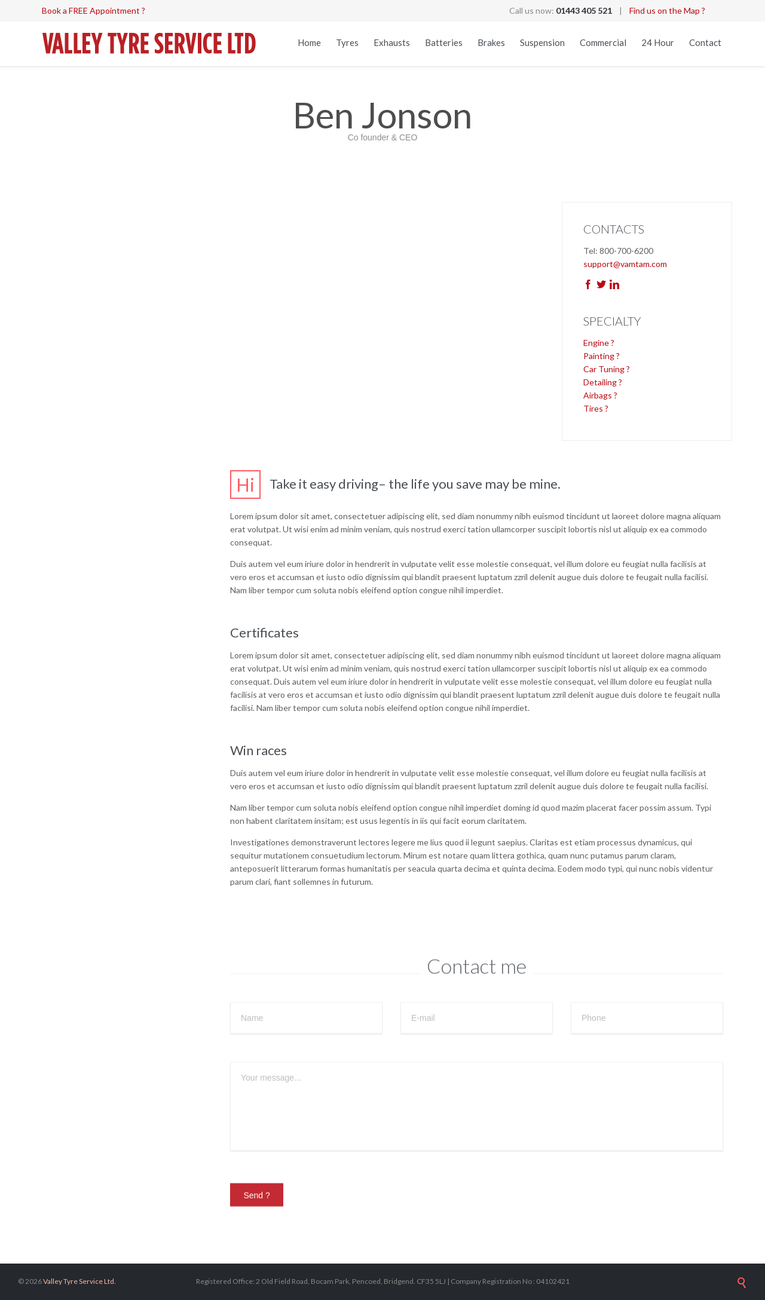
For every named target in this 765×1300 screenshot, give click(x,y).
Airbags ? (600, 395)
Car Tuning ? (606, 369)
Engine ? (598, 343)
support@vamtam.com (625, 264)
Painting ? (601, 356)
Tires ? (595, 408)
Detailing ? (602, 382)
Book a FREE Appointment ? (93, 10)
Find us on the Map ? (667, 10)
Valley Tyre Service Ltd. (79, 1281)
